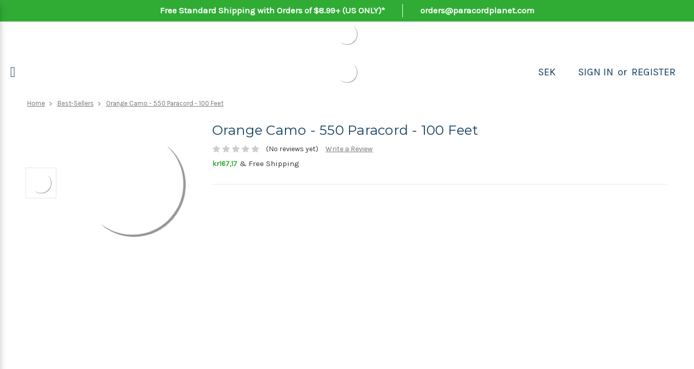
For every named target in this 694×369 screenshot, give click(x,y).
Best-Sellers (75, 103)
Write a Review (349, 149)
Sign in (596, 72)
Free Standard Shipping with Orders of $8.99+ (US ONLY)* (272, 10)
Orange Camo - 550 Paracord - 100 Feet (164, 103)
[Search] (567, 72)
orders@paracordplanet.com (477, 10)
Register (653, 72)
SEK (547, 72)
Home (36, 103)
